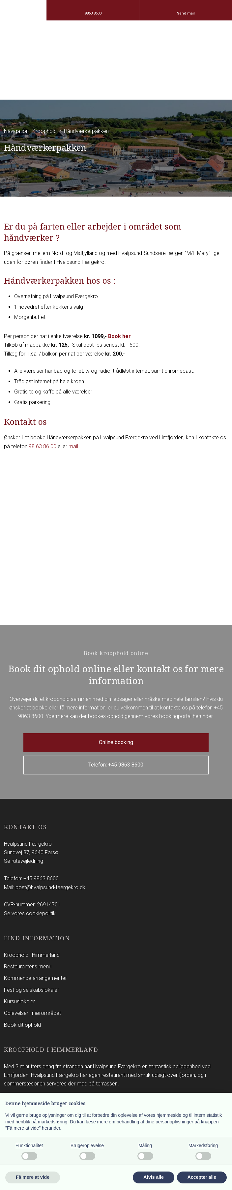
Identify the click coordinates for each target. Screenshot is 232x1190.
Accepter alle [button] (202, 1177)
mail (73, 446)
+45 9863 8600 (41, 878)
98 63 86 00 (42, 446)
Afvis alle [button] (153, 1177)
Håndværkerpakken (86, 131)
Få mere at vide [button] (32, 1177)
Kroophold (45, 131)
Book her (119, 336)
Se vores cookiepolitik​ (30, 913)
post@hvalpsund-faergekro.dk (50, 887)
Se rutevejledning (23, 861)
